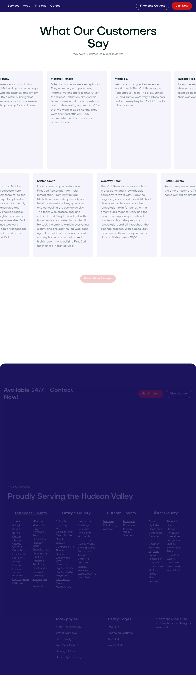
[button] (13, 6)
